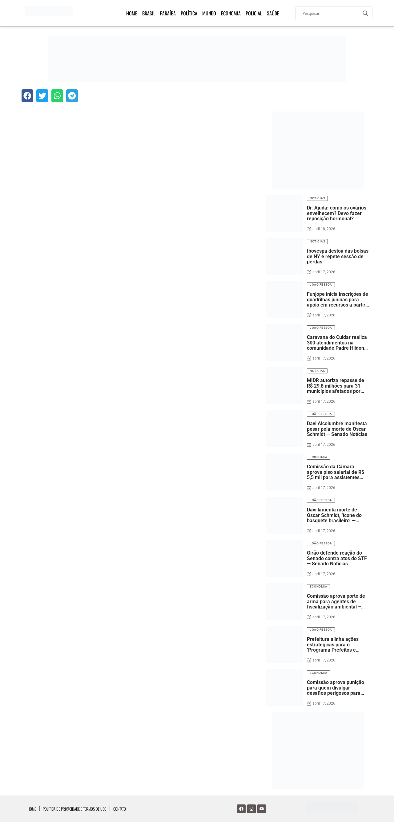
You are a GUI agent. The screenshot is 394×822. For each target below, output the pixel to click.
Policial (254, 13)
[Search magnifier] (365, 13)
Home (131, 13)
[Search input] (331, 13)
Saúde (273, 13)
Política (189, 13)
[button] (27, 95)
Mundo (209, 13)
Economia (231, 13)
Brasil (148, 13)
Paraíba (168, 13)
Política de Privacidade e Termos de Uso (75, 809)
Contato (119, 809)
